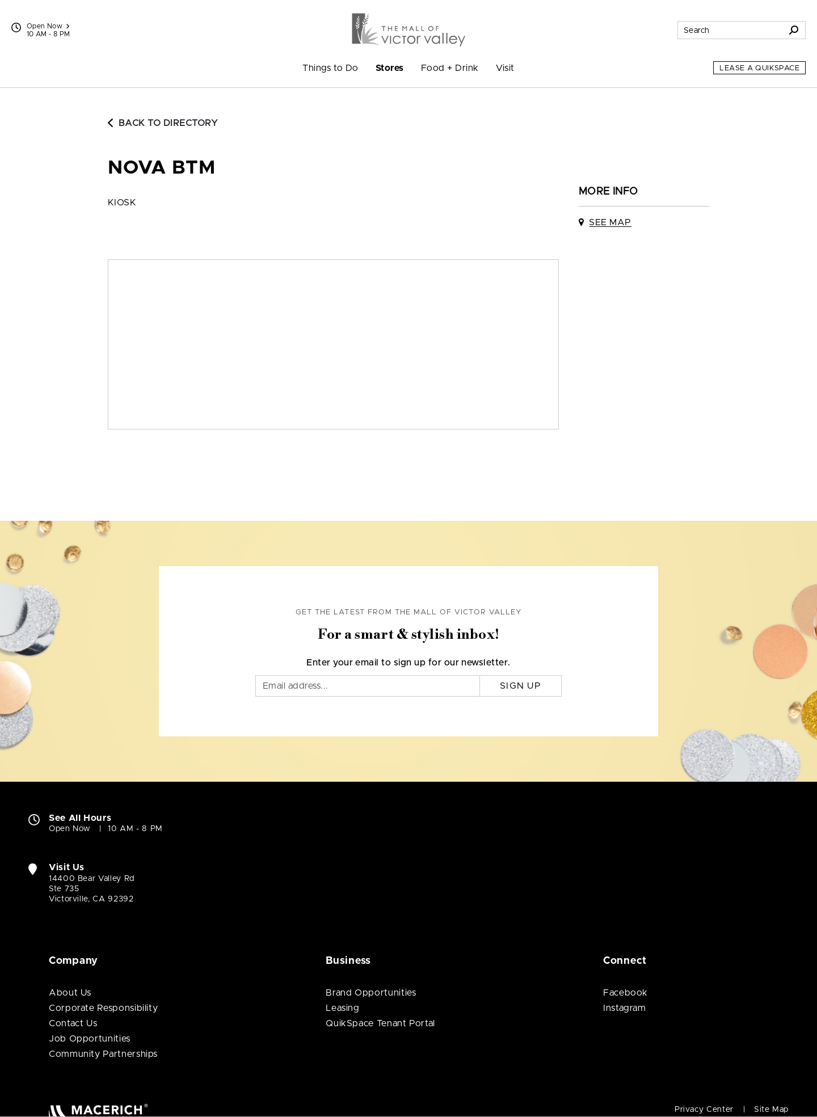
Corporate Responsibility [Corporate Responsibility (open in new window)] (103, 1008)
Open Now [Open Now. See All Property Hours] (70, 829)
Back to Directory (163, 123)
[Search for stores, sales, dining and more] (730, 30)
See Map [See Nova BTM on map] (610, 222)
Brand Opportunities (371, 992)
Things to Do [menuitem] (330, 68)
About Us (70, 992)
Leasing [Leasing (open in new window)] (342, 1008)
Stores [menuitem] (390, 68)
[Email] (367, 686)
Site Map (771, 1110)
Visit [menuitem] (505, 68)
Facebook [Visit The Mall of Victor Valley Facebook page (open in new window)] (625, 992)
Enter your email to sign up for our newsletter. (408, 662)
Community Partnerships (103, 1054)
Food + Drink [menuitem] (450, 68)
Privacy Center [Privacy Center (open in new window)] (704, 1110)
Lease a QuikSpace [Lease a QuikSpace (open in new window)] (759, 68)
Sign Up (520, 685)
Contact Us (73, 1023)
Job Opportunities (89, 1038)
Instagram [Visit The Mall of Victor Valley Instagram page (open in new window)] (624, 1008)
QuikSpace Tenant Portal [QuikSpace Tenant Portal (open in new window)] (380, 1023)
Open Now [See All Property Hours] (48, 26)
